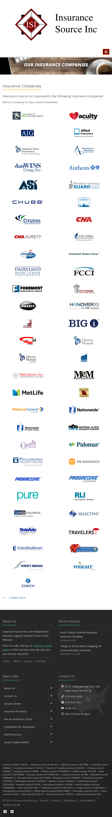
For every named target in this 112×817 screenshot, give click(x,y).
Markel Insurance (84, 358)
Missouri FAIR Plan (84, 392)
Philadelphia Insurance (28, 461)
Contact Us (28, 696)
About (16, 661)
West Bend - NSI (28, 565)
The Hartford (28, 323)
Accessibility (87, 800)
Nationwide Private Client (28, 427)
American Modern (84, 150)
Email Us (70, 708)
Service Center (28, 703)
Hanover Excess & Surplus (84, 306)
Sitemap (40, 661)
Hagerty (28, 306)
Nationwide (84, 410)
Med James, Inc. (28, 375)
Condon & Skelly (28, 254)
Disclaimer (70, 800)
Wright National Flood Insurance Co (84, 565)
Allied (84, 133)
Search (44, 800)
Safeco (28, 513)
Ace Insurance (28, 115)
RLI (84, 496)
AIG (28, 133)
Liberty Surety (28, 358)
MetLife (28, 392)
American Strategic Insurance (28, 185)
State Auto (28, 531)
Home (6, 661)
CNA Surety (28, 237)
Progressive (28, 479)
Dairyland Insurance (28, 271)
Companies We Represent (28, 726)
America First (28, 150)
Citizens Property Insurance (28, 219)
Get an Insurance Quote (28, 719)
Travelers (84, 531)
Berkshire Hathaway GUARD (84, 185)
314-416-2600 (74, 696)
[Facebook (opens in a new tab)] (5, 811)
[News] (12, 811)
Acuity (84, 115)
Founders (84, 288)
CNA (84, 219)
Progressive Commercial (84, 479)
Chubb (28, 202)
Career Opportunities (28, 742)
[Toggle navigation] (106, 52)
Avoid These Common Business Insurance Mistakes (84, 636)
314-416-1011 (74, 702)
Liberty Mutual (84, 340)
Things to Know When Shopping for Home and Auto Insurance (84, 650)
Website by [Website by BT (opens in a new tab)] (11, 804)
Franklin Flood (17, 597)
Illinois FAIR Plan (28, 340)
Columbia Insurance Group (84, 237)
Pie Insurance (84, 461)
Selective (84, 513)
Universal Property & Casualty (84, 548)
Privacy (56, 800)
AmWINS (28, 167)
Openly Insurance (28, 444)
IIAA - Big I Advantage (84, 323)
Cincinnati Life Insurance (84, 202)
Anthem (84, 167)
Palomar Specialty (84, 444)
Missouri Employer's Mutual (84, 375)
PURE (28, 496)
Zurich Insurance (28, 583)
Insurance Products (28, 711)
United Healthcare (28, 548)
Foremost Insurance (28, 288)
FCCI (84, 271)
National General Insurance (28, 410)
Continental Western (84, 254)
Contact (28, 661)
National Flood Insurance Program (84, 427)
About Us (28, 688)
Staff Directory (28, 734)
